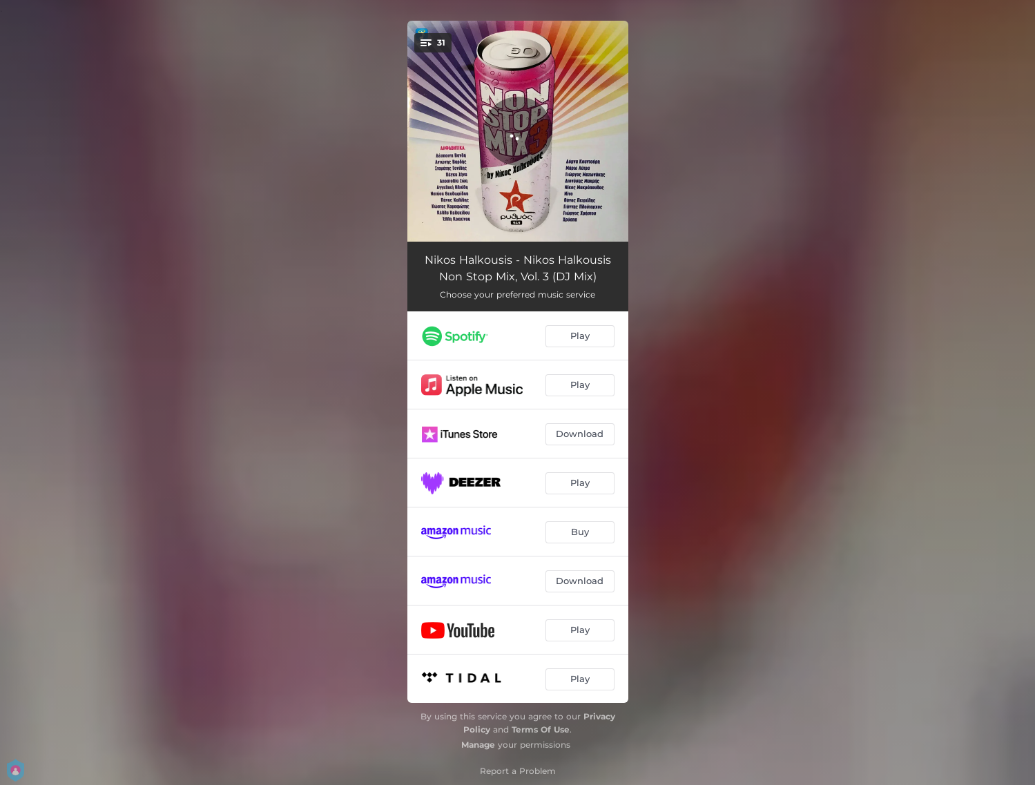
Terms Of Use (541, 729)
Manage (478, 744)
